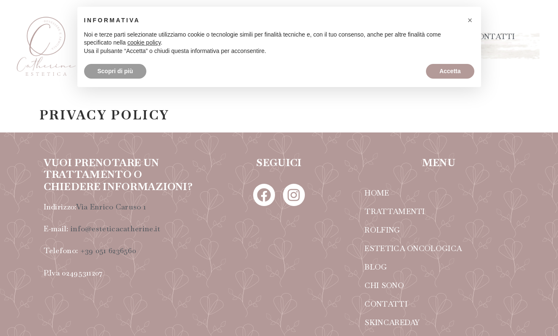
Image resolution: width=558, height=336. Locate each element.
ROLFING (382, 230)
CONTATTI (493, 36)
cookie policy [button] (144, 42)
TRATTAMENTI (395, 211)
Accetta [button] (450, 71)
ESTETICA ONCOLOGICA (413, 248)
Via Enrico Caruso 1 (111, 207)
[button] (470, 20)
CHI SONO (384, 285)
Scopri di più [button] (115, 71)
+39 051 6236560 (108, 250)
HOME (377, 193)
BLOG (376, 267)
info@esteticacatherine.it (116, 228)
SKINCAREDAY (392, 322)
